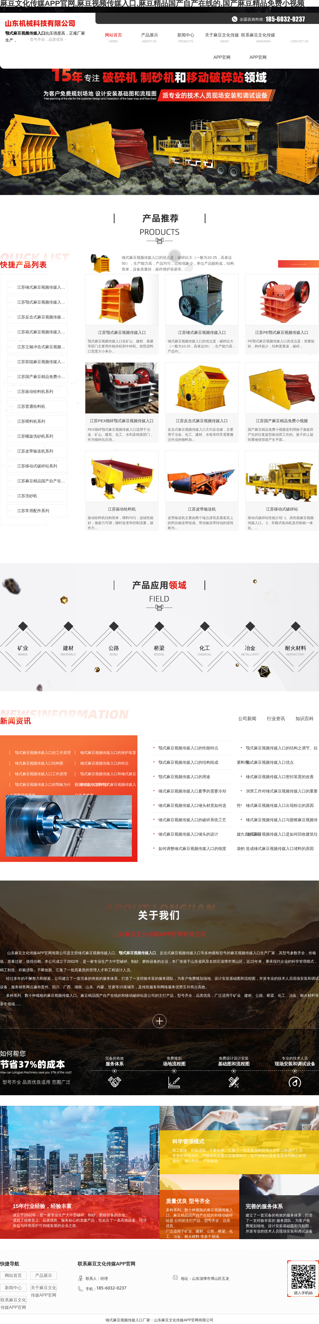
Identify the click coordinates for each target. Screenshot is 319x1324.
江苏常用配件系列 (33, 510)
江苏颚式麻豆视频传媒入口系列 (42, 302)
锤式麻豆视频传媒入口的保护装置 (108, 752)
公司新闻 (247, 718)
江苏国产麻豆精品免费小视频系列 (42, 376)
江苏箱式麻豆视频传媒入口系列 (42, 332)
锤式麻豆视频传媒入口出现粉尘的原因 (280, 805)
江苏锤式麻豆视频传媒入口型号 (42, 287)
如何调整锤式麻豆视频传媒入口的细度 (192, 848)
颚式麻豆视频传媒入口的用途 (184, 776)
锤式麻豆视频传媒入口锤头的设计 (188, 834)
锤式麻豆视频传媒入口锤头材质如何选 (192, 805)
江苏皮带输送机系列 (35, 451)
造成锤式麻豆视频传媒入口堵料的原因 (280, 848)
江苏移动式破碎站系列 (37, 466)
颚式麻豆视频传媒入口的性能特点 (188, 748)
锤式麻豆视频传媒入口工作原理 (41, 774)
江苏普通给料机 (31, 406)
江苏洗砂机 (27, 495)
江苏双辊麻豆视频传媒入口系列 (42, 361)
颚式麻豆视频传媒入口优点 (270, 762)
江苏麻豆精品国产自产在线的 (42, 481)
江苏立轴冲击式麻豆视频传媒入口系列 (42, 347)
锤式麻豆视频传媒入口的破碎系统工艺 (192, 819)
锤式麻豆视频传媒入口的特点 (104, 763)
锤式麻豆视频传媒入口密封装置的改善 (280, 776)
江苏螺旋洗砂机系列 (35, 436)
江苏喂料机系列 (31, 421)
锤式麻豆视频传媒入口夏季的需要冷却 (192, 791)
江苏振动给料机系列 (35, 391)
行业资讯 (276, 718)
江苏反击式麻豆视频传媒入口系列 (42, 317)
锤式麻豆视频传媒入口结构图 (39, 763)
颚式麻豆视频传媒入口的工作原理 (43, 752)
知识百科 (305, 718)
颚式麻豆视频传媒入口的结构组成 (188, 762)
